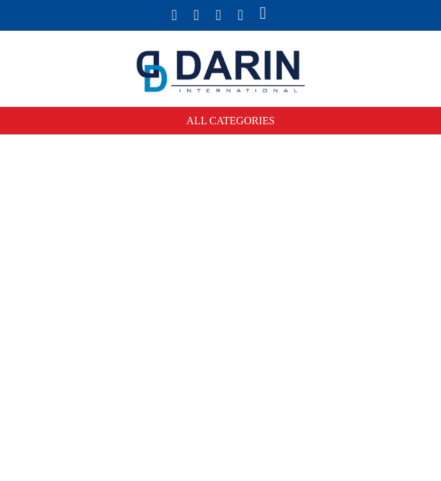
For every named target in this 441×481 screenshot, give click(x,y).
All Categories (230, 120)
